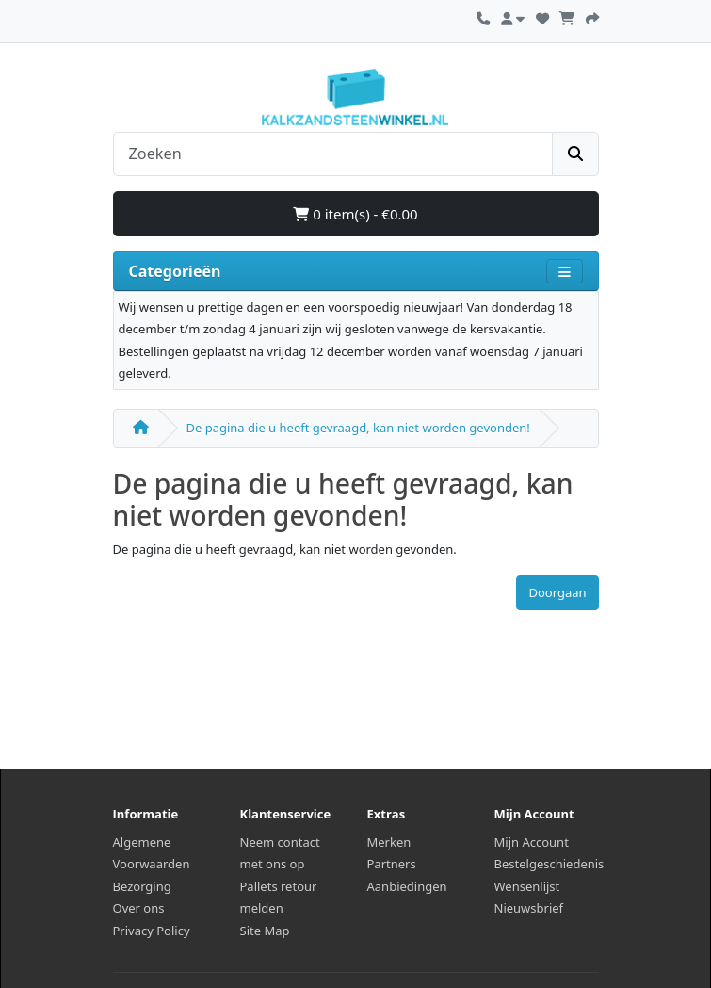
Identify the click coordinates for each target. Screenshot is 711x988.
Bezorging (142, 886)
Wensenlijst (527, 886)
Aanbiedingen (407, 886)
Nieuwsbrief (529, 907)
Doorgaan (557, 592)
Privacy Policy (151, 930)
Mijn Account (531, 842)
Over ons (139, 907)
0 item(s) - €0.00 (355, 213)
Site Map (265, 930)
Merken (389, 842)
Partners (391, 863)
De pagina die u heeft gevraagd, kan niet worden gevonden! (358, 427)
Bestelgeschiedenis (549, 863)
